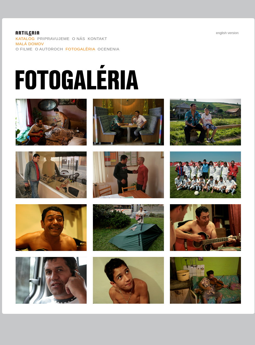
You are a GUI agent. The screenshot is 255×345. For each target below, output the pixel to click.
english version (227, 33)
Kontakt (97, 38)
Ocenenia (108, 49)
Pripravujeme (53, 38)
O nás (78, 38)
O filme (24, 49)
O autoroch (49, 49)
